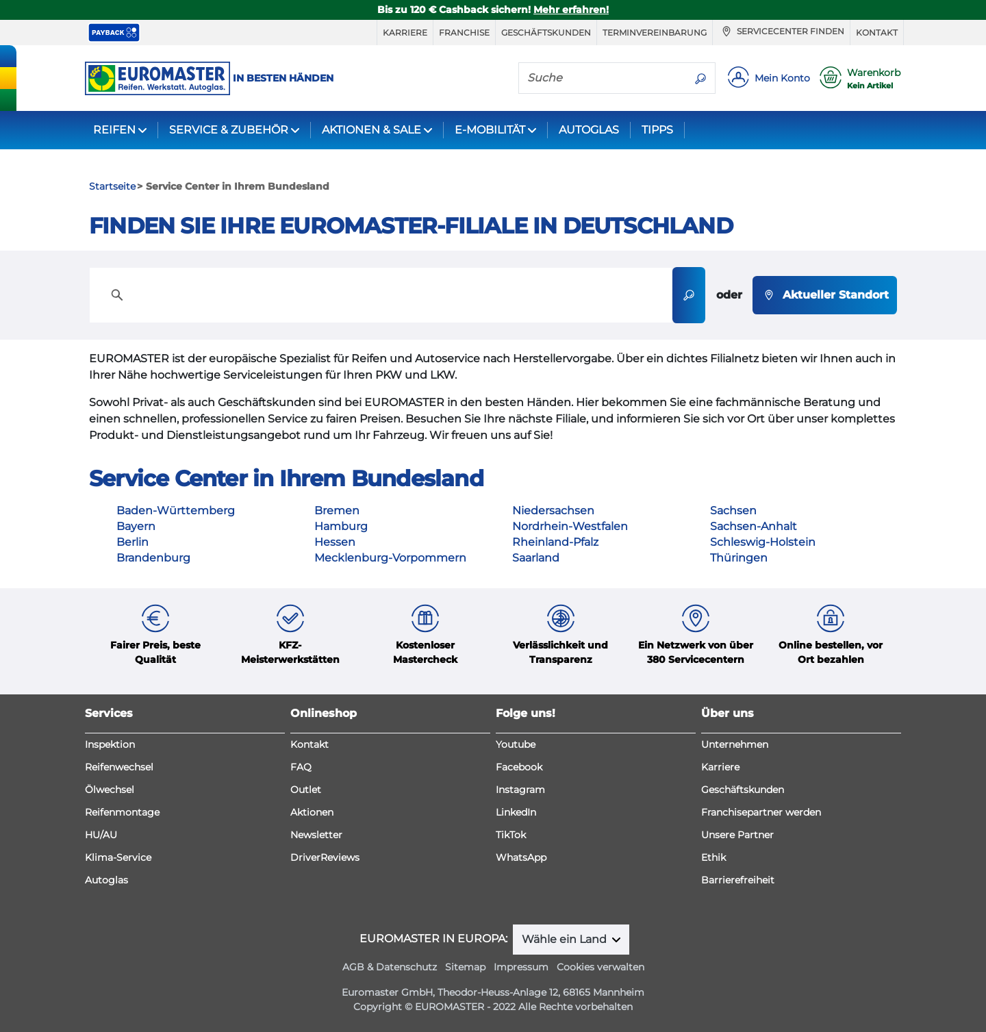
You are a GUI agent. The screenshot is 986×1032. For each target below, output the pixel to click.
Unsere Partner (737, 835)
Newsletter (316, 835)
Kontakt (877, 32)
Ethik (713, 857)
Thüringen (739, 557)
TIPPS (657, 129)
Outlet (305, 789)
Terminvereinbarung (655, 32)
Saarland (535, 557)
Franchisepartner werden (761, 812)
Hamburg (341, 526)
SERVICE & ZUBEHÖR (228, 129)
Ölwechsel (109, 789)
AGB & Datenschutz (389, 967)
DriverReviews (324, 857)
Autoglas (106, 880)
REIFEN (114, 129)
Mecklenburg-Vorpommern (390, 557)
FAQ (301, 767)
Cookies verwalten (600, 967)
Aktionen (311, 812)
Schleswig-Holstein (763, 542)
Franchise (464, 32)
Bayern (135, 526)
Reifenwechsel (119, 767)
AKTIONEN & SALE (371, 129)
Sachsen (733, 510)
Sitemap (465, 967)
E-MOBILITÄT (490, 129)
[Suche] (602, 77)
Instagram (520, 789)
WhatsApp (521, 857)
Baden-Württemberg (175, 510)
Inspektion (110, 744)
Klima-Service (118, 857)
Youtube (515, 744)
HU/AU (101, 835)
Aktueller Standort (825, 295)
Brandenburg (153, 557)
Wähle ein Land (565, 939)
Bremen (336, 510)
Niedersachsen (553, 510)
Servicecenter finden (781, 31)
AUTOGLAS (589, 129)
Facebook (519, 767)
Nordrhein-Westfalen (570, 526)
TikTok (511, 835)
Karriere (405, 32)
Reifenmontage (122, 812)
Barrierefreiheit (737, 880)
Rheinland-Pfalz (555, 542)
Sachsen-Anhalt (753, 526)
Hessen (334, 542)
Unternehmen (734, 744)
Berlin (132, 542)
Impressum (521, 967)
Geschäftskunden (546, 32)
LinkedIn (516, 812)
